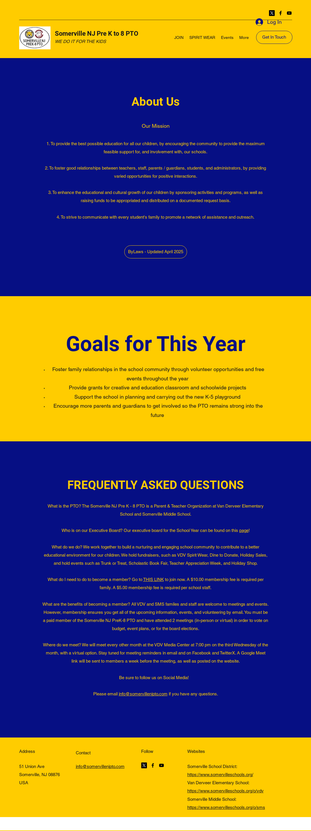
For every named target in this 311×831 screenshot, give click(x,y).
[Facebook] (280, 13)
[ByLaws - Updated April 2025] (155, 251)
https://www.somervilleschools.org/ (220, 774)
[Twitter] (272, 13)
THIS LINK (153, 579)
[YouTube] (289, 13)
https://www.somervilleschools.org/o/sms (226, 807)
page (244, 530)
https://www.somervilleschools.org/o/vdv (225, 790)
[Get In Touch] (274, 37)
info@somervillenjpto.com (143, 693)
